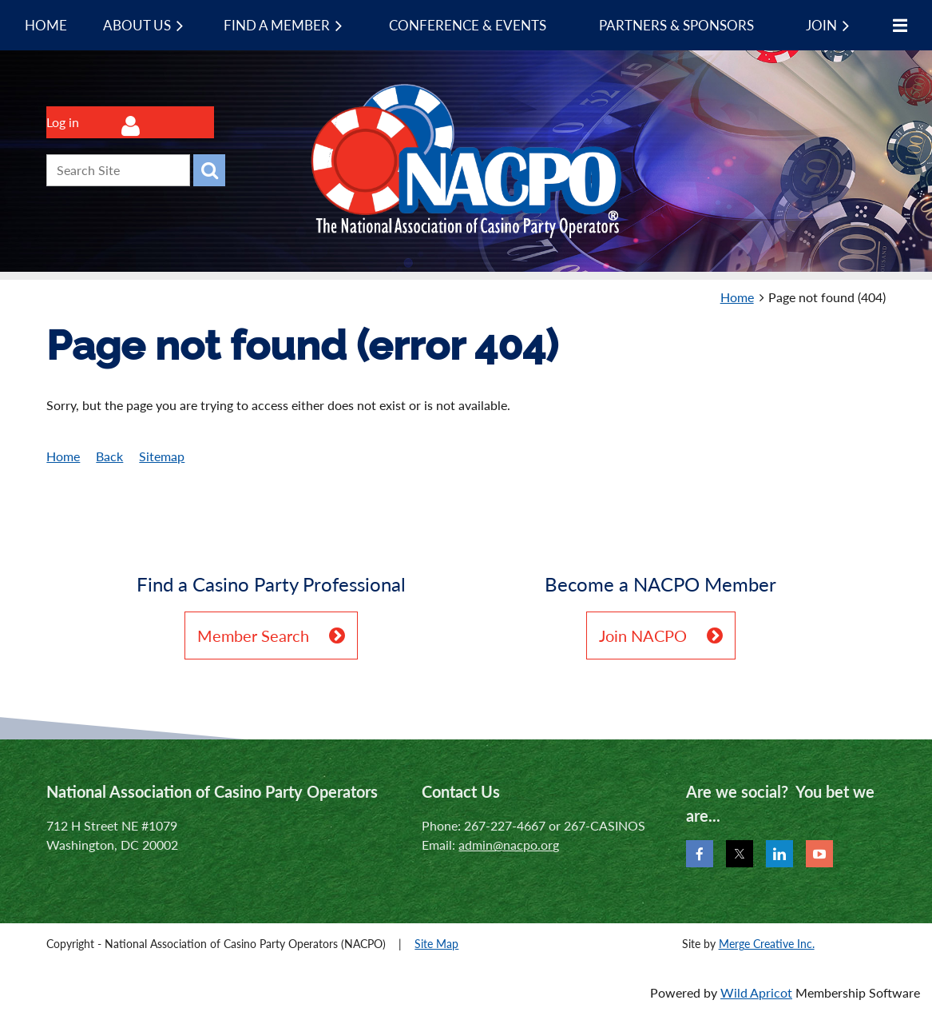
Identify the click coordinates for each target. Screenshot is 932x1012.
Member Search (253, 635)
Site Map (436, 943)
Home (737, 297)
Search (209, 170)
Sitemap (161, 456)
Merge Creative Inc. (767, 943)
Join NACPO (643, 635)
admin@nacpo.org (508, 844)
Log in (62, 121)
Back (109, 456)
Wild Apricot (756, 992)
